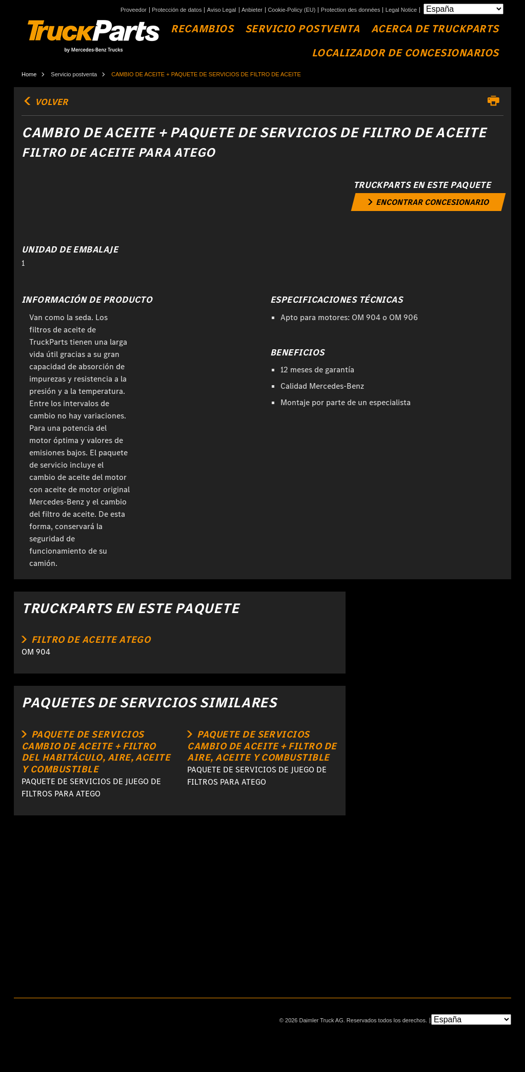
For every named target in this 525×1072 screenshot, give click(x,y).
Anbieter (251, 10)
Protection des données (350, 10)
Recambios (202, 29)
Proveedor (133, 10)
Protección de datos (176, 10)
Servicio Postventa (302, 29)
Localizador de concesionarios (405, 53)
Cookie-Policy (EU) (291, 10)
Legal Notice (401, 10)
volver (45, 102)
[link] (428, 202)
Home (29, 74)
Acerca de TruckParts (435, 29)
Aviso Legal (221, 10)
